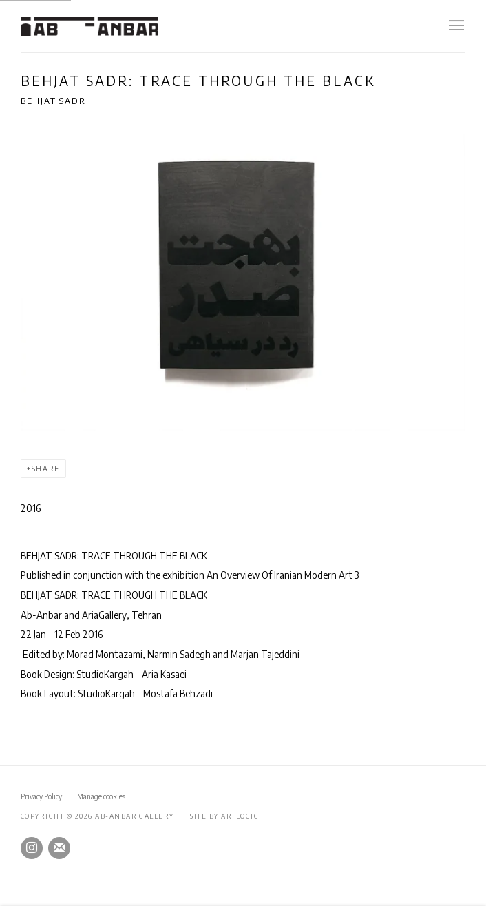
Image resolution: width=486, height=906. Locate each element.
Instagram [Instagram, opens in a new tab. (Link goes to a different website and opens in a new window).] (32, 848)
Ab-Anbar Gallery (89, 26)
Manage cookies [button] (101, 796)
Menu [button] (455, 26)
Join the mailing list (59, 848)
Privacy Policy (41, 796)
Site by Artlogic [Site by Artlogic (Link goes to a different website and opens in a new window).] (224, 816)
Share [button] (46, 468)
